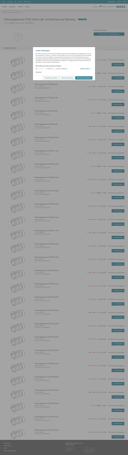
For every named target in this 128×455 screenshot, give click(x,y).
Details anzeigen (85, 68)
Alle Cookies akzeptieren (84, 78)
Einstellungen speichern (51, 78)
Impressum (39, 72)
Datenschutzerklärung (67, 78)
